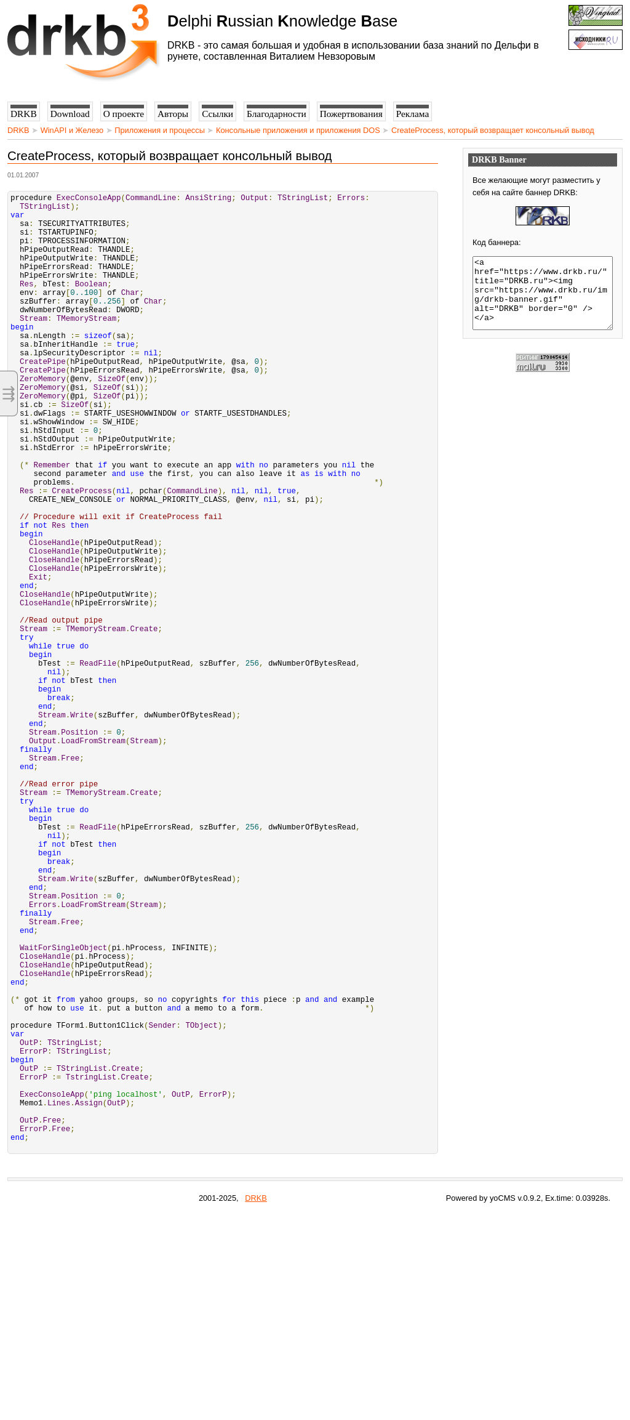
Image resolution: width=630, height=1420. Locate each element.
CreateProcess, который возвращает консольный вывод (492, 130)
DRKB (18, 130)
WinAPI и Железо (72, 130)
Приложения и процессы (159, 130)
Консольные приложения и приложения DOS (298, 130)
